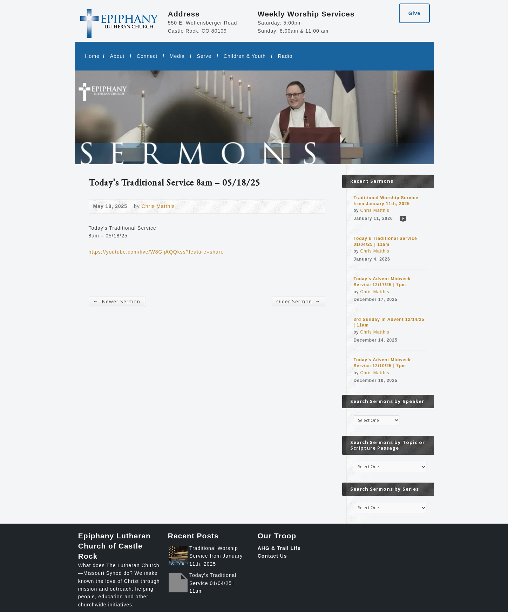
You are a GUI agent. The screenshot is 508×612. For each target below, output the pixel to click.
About (117, 56)
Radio (285, 56)
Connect (147, 56)
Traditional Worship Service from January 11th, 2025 (216, 556)
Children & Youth (245, 56)
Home (92, 56)
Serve (204, 56)
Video (403, 219)
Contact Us (272, 556)
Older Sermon (298, 301)
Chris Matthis (158, 206)
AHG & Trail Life (279, 548)
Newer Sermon (116, 301)
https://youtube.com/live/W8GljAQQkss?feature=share (156, 252)
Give (414, 13)
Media (177, 56)
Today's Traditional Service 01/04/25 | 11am (213, 583)
